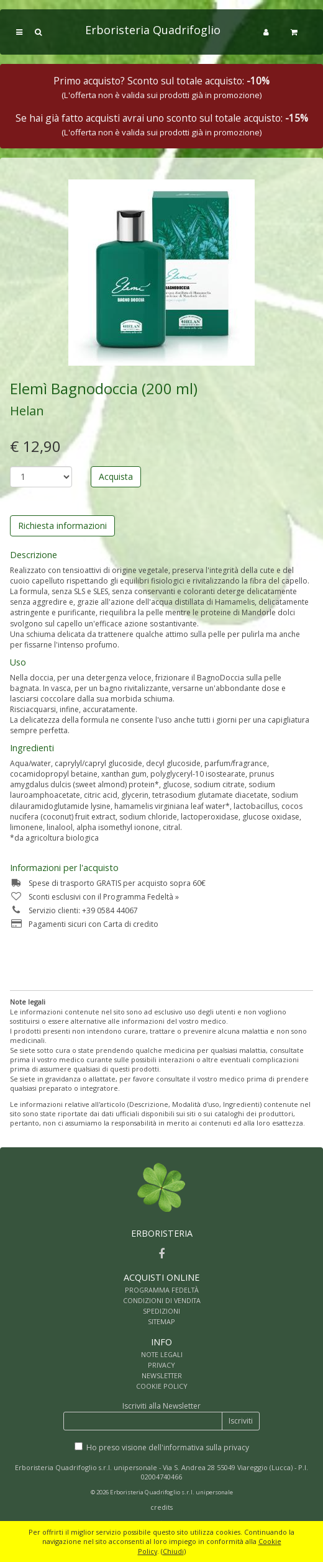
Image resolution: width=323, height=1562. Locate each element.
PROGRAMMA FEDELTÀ (162, 1289)
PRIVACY (161, 1365)
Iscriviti (241, 1420)
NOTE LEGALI (162, 1354)
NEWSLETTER (162, 1375)
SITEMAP (161, 1321)
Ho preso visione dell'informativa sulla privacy (167, 1447)
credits (161, 1507)
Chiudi (173, 1551)
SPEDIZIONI (161, 1311)
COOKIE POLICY (162, 1386)
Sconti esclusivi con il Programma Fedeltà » (94, 897)
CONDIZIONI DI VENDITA (162, 1300)
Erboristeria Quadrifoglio (153, 29)
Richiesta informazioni (62, 525)
